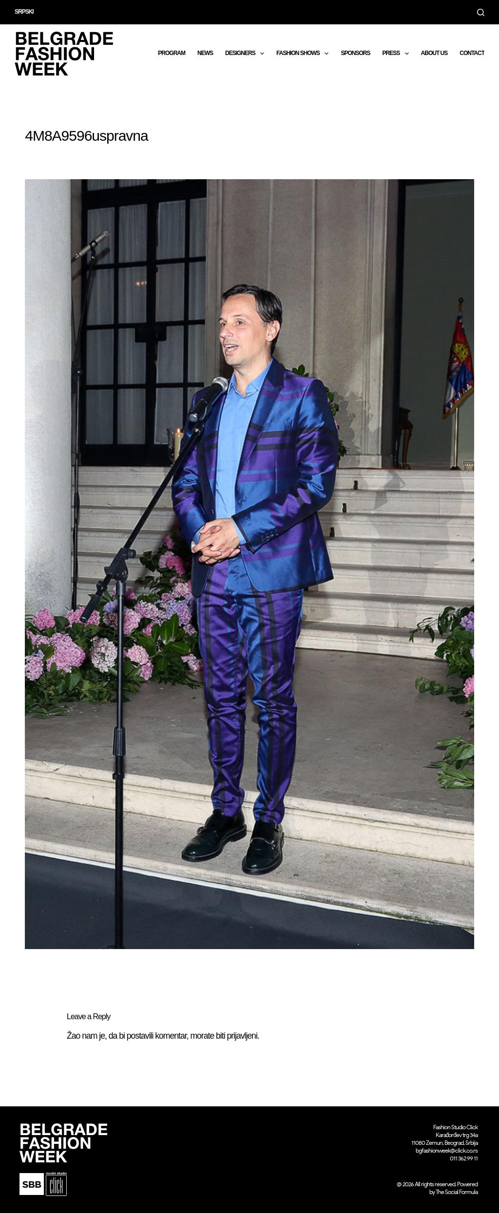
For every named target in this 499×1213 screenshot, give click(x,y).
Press (397, 53)
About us (434, 53)
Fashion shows (304, 53)
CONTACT (472, 53)
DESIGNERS (246, 53)
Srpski (24, 11)
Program (171, 53)
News (205, 53)
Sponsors (355, 53)
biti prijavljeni (236, 1036)
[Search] (480, 12)
